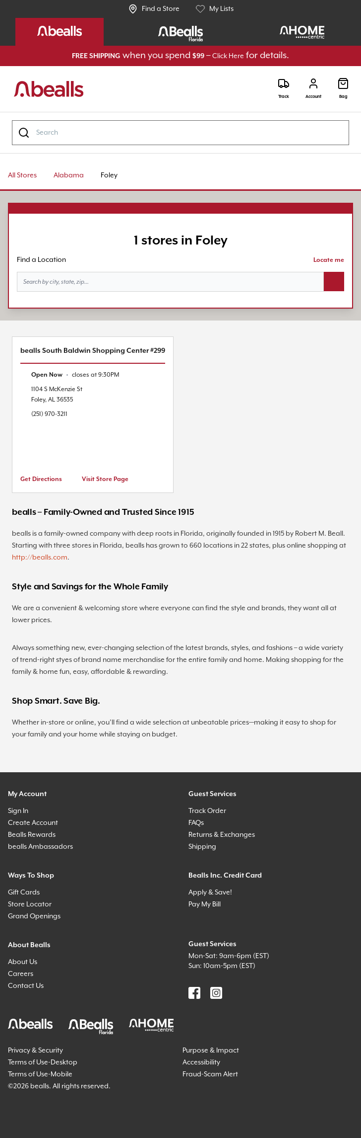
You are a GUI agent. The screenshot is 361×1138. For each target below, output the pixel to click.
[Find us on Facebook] (194, 993)
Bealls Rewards (32, 835)
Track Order (207, 811)
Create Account (33, 823)
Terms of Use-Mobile (40, 1074)
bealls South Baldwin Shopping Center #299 (92, 351)
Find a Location (41, 260)
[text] (75, 375)
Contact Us (26, 986)
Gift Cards (24, 892)
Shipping (202, 847)
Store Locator (30, 904)
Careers (20, 974)
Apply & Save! (210, 892)
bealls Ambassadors (40, 847)
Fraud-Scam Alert (210, 1074)
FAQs (196, 823)
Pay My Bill (204, 904)
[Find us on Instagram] (216, 993)
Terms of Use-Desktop (42, 1062)
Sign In (18, 811)
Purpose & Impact (210, 1051)
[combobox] (180, 132)
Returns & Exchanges (221, 835)
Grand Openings (34, 916)
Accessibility (201, 1062)
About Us (22, 962)
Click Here (228, 56)
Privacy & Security (35, 1051)
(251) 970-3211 (49, 414)
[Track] (284, 89)
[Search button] (334, 282)
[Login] (313, 89)
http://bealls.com (39, 558)
